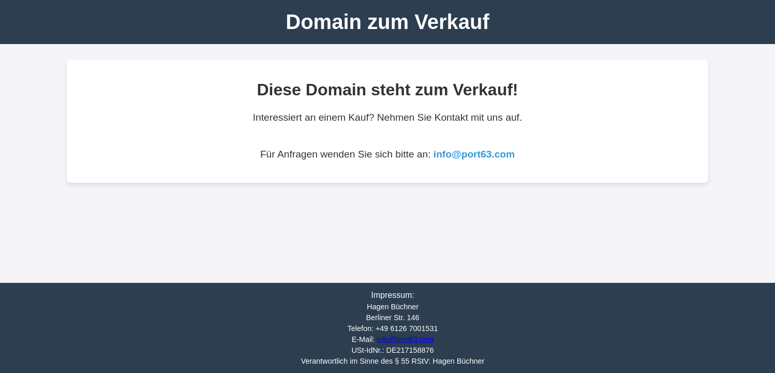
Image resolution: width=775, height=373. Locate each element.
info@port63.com (474, 154)
